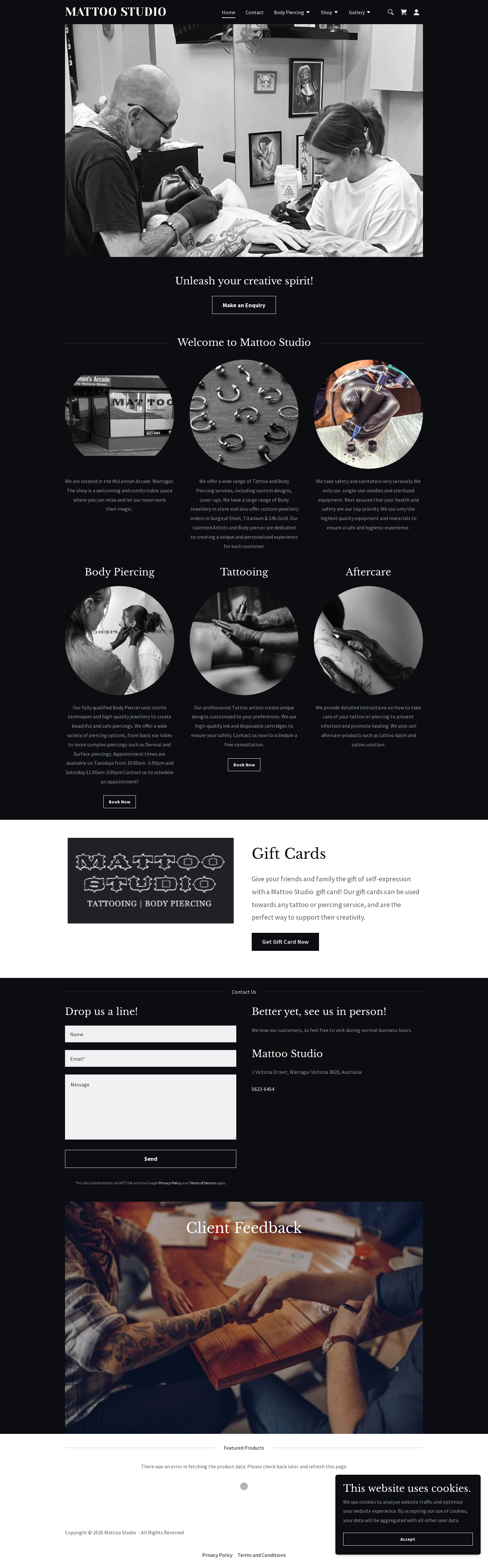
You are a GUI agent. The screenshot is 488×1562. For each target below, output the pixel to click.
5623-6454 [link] (263, 1089)
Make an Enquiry (244, 305)
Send (150, 1158)
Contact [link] (255, 12)
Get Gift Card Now (285, 941)
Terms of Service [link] (202, 1182)
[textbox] (150, 1034)
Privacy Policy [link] (170, 1182)
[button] (292, 12)
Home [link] (228, 12)
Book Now (119, 802)
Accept (415, 1539)
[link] (127, 14)
